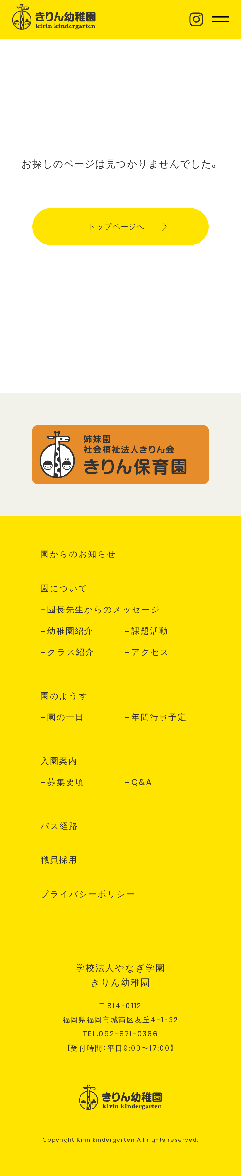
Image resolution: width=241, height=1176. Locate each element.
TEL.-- (120, 1034)
